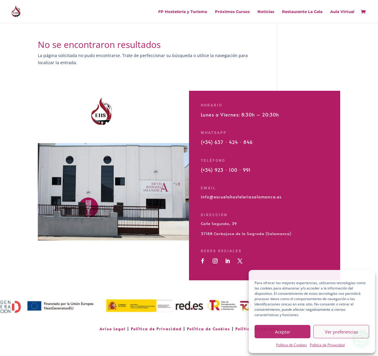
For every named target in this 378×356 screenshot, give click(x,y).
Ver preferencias (341, 332)
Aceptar (282, 332)
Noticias (266, 11)
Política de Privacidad (327, 344)
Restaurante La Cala (302, 11)
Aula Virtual (342, 11)
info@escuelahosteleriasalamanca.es (241, 197)
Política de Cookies (291, 344)
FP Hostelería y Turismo (182, 11)
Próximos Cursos (232, 11)
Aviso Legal (113, 328)
